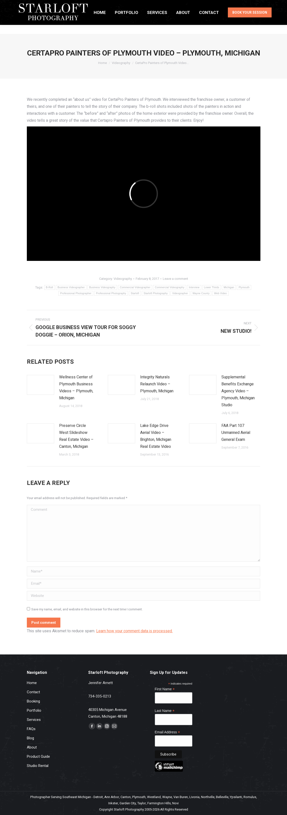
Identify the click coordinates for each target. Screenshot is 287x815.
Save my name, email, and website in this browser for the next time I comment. (87, 609)
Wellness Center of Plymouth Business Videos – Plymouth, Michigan (76, 387)
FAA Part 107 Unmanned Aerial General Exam (235, 433)
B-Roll (49, 287)
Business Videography (102, 287)
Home (32, 683)
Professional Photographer (75, 293)
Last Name (165, 710)
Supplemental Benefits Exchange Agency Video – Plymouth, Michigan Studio (238, 391)
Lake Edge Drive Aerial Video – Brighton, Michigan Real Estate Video (155, 436)
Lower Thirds (211, 287)
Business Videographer (71, 287)
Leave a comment (175, 278)
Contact (33, 692)
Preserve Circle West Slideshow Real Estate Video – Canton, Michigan (76, 436)
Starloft (135, 293)
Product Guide (38, 756)
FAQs (31, 729)
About (32, 747)
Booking (33, 701)
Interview (194, 287)
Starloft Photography (156, 293)
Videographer (180, 293)
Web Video (220, 293)
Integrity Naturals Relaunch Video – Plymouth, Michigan (156, 384)
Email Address (167, 732)
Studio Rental (37, 765)
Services (34, 719)
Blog (30, 738)
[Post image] (40, 385)
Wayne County (201, 293)
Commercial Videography (169, 287)
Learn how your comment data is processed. (134, 631)
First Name (165, 689)
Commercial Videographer (135, 287)
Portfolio (34, 710)
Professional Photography (111, 293)
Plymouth (244, 287)
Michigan (229, 287)
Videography (123, 278)
